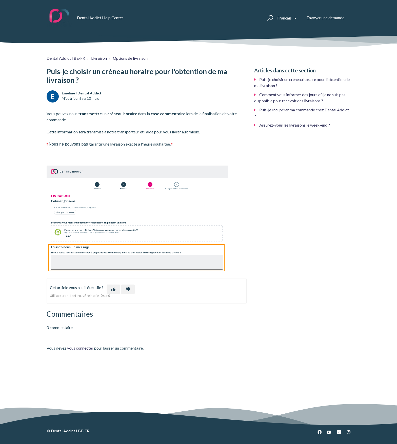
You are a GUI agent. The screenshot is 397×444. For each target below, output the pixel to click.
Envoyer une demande (325, 17)
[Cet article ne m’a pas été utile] (128, 289)
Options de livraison (130, 58)
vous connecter (80, 348)
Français (284, 17)
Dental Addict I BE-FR (66, 58)
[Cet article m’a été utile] (113, 289)
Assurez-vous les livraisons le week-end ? (294, 125)
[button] (269, 17)
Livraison (99, 58)
